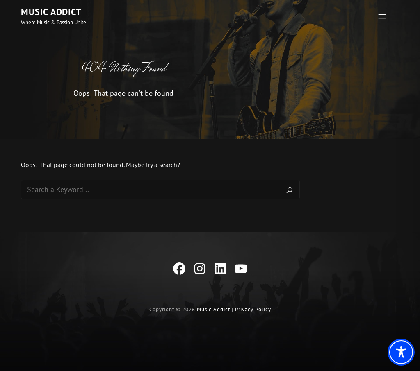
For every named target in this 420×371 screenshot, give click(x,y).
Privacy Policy (253, 309)
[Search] (289, 189)
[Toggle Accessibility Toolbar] (401, 352)
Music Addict (51, 12)
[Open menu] (382, 16)
